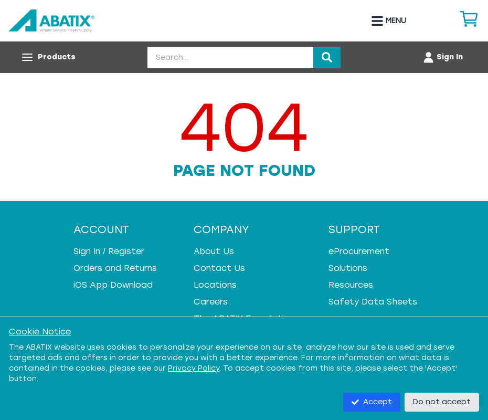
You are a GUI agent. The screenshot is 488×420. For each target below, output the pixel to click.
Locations (215, 285)
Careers (211, 302)
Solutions (347, 268)
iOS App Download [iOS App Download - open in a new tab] (113, 285)
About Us (214, 251)
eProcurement (358, 251)
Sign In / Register (108, 251)
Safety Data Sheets (372, 302)
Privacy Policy (193, 368)
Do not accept (442, 401)
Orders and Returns (115, 268)
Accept (372, 401)
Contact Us (219, 268)
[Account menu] (442, 57)
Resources (350, 285)
